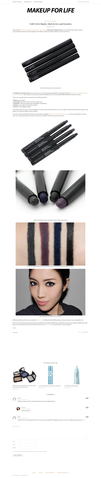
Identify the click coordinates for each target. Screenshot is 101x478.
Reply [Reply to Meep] (87, 416)
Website (14, 447)
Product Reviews (38, 1)
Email (14, 444)
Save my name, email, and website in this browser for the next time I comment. (30, 451)
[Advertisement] (50, 344)
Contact (40, 472)
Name (14, 441)
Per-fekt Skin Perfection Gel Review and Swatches (50, 385)
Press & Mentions (49, 472)
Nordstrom (40, 320)
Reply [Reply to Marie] (87, 398)
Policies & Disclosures (62, 472)
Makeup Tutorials (17, 1)
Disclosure (48, 324)
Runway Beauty (28, 1)
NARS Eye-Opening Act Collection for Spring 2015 (33, 30)
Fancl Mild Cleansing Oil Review (71, 385)
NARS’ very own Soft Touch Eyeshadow (58, 114)
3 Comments (15, 332)
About (34, 472)
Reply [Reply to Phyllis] (87, 407)
